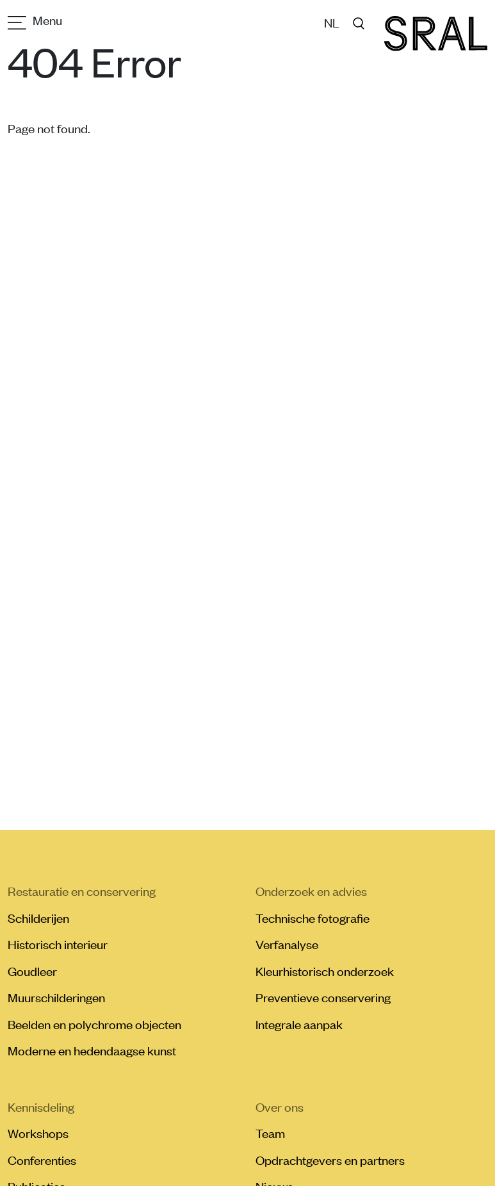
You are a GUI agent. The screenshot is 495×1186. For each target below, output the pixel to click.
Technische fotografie (312, 917)
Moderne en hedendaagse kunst (92, 1050)
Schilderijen (38, 917)
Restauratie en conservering (82, 890)
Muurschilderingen (56, 997)
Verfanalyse (287, 944)
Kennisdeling (41, 1106)
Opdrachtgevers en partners (330, 1159)
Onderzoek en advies (311, 890)
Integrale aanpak (299, 1024)
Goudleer (32, 971)
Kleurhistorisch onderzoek (325, 971)
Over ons (280, 1106)
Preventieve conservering (323, 997)
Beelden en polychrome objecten (94, 1024)
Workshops (38, 1133)
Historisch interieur (58, 944)
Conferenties (42, 1159)
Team (270, 1133)
